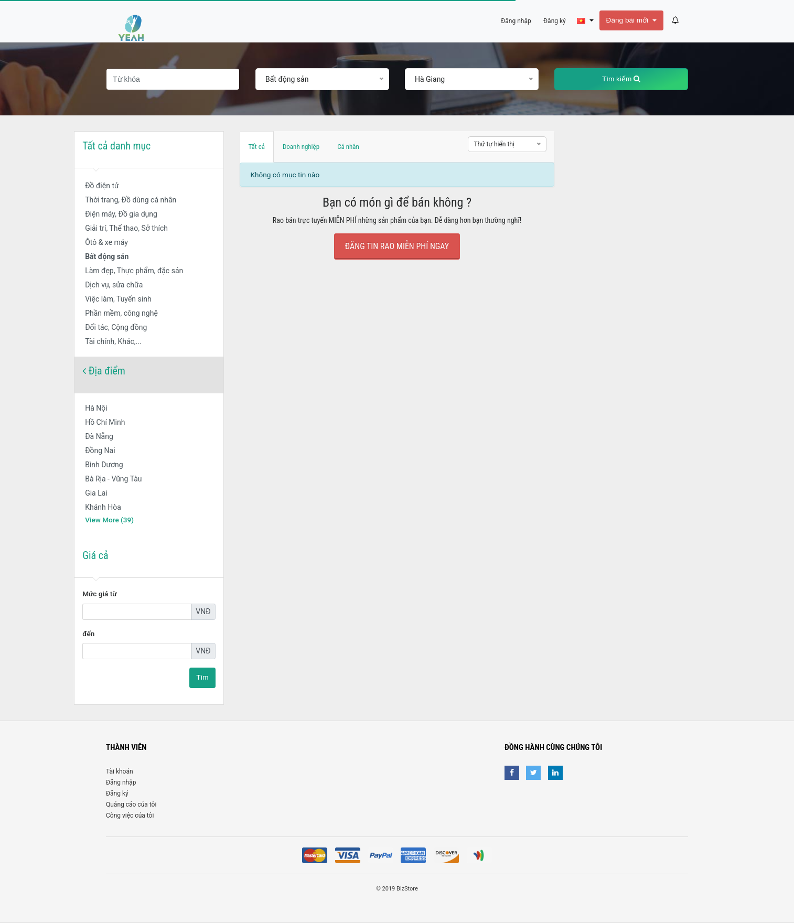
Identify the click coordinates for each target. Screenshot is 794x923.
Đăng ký (117, 793)
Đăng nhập (121, 782)
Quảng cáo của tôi (131, 804)
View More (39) (109, 520)
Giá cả (95, 555)
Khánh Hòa (103, 507)
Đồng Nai (100, 450)
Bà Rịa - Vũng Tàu (113, 479)
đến (88, 633)
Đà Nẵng (99, 436)
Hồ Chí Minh (105, 422)
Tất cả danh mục (116, 145)
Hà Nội (96, 408)
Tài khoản (119, 771)
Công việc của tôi (130, 815)
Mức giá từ (99, 593)
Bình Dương (104, 464)
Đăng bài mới (628, 20)
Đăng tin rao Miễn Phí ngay (397, 246)
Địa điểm (103, 370)
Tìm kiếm (621, 79)
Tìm (202, 677)
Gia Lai (96, 493)
